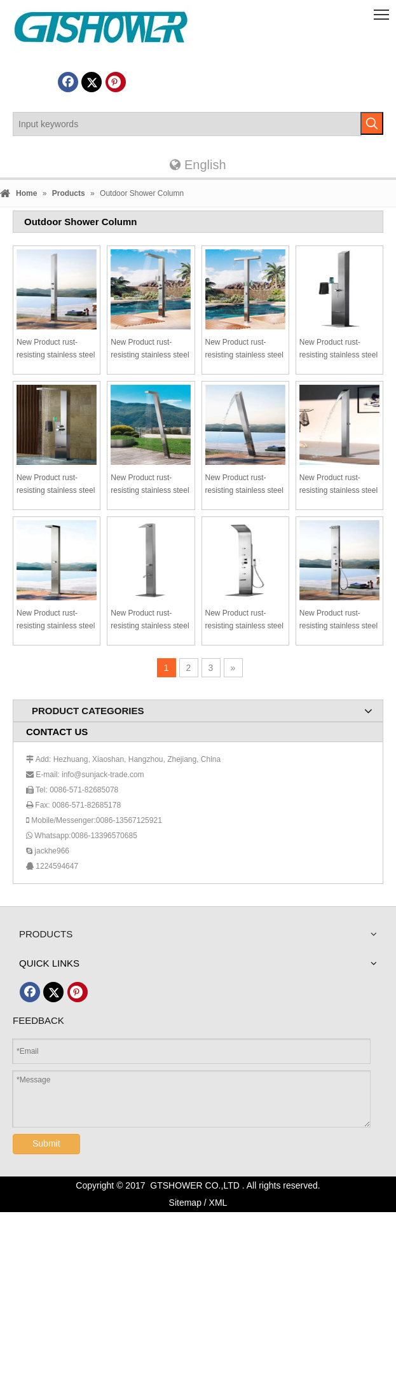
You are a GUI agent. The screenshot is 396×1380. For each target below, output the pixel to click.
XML (218, 1202)
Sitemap (185, 1202)
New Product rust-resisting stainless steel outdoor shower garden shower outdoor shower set (56, 349)
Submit (46, 1143)
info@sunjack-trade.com (103, 774)
